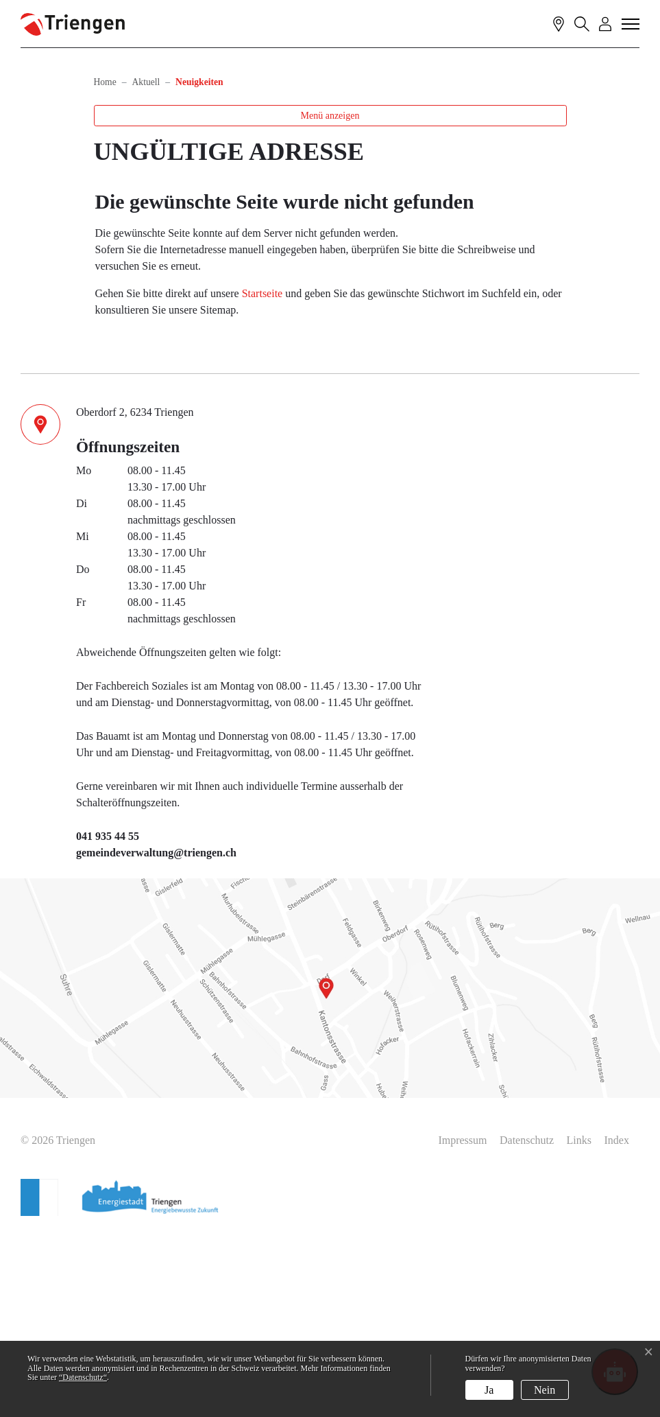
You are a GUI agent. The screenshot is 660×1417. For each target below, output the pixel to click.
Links (579, 1323)
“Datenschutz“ (83, 1377)
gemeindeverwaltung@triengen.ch (156, 1036)
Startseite (262, 476)
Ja (489, 1390)
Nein (544, 1390)
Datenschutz (527, 1323)
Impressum (462, 1323)
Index (616, 1323)
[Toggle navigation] (631, 23)
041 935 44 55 (107, 1019)
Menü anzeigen (330, 299)
